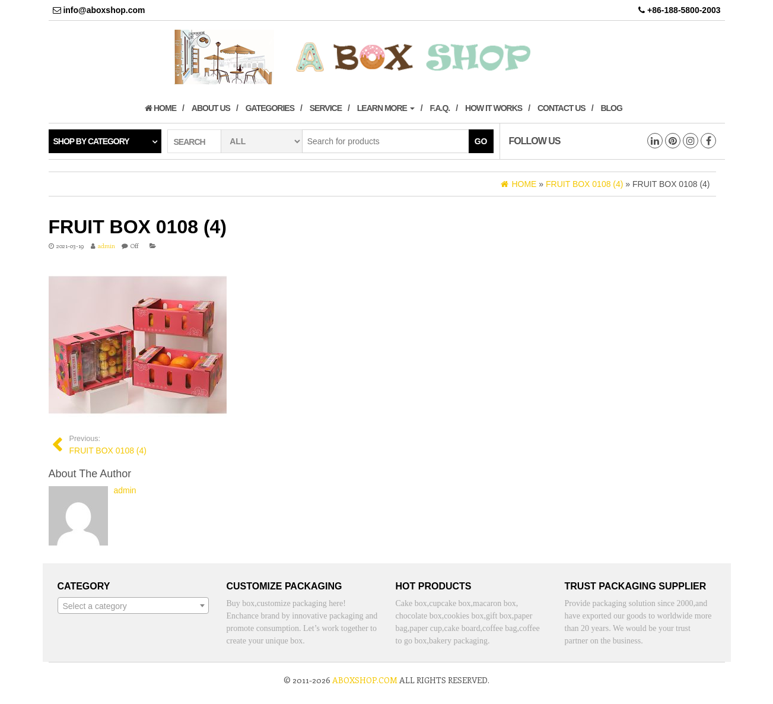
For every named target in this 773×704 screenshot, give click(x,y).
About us (211, 108)
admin (106, 246)
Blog (611, 108)
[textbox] (133, 606)
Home (160, 108)
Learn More (386, 108)
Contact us (561, 108)
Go (481, 141)
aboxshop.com (364, 680)
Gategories (270, 108)
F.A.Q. (440, 108)
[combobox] (133, 605)
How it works (493, 108)
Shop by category (91, 141)
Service (326, 108)
